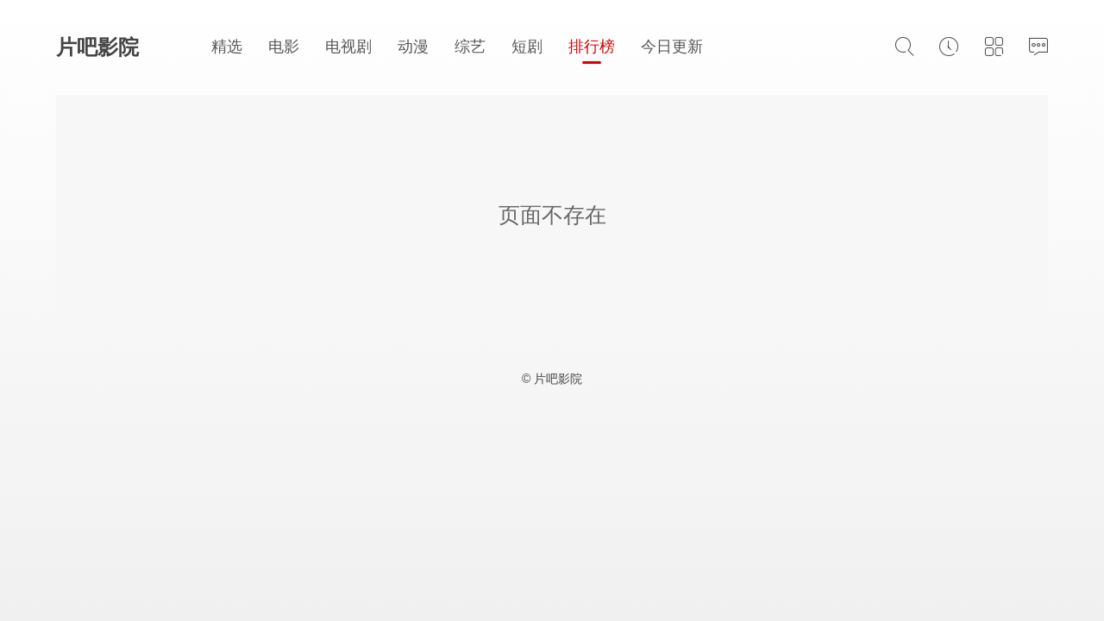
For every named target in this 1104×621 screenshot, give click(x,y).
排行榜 (591, 46)
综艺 (470, 46)
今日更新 (672, 46)
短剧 (527, 46)
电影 (283, 46)
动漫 (413, 46)
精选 (226, 46)
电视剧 (348, 46)
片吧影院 (97, 47)
